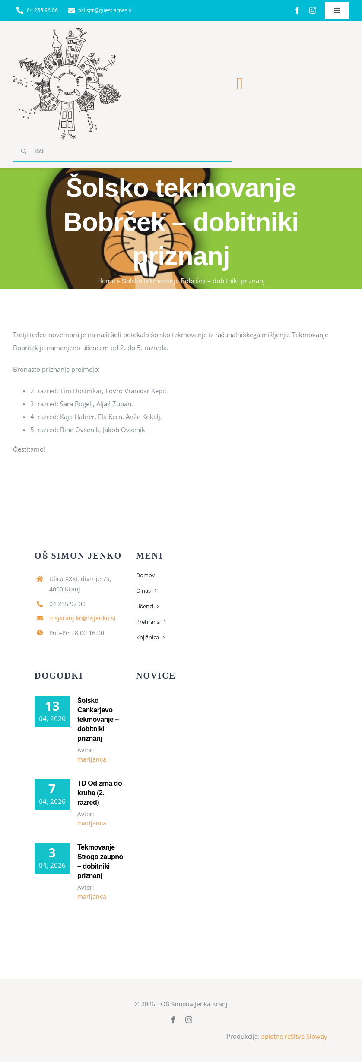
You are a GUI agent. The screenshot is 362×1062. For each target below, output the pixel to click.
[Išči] (122, 151)
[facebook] (297, 10)
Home (106, 280)
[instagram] (312, 10)
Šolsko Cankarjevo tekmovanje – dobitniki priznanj (98, 719)
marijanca (91, 759)
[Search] (24, 151)
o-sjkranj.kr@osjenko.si (82, 618)
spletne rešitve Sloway (294, 1036)
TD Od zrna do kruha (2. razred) (99, 793)
